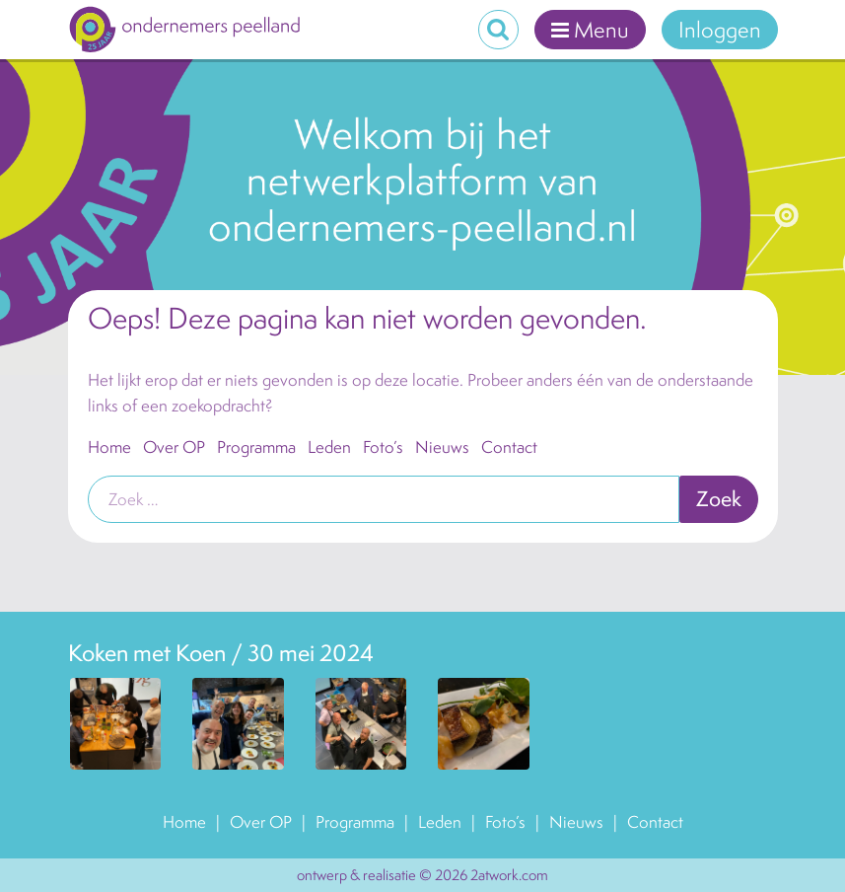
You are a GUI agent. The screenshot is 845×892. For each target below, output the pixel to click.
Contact (509, 446)
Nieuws (442, 446)
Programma (256, 446)
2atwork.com (509, 874)
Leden (329, 446)
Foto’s (383, 446)
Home (109, 446)
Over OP (174, 446)
